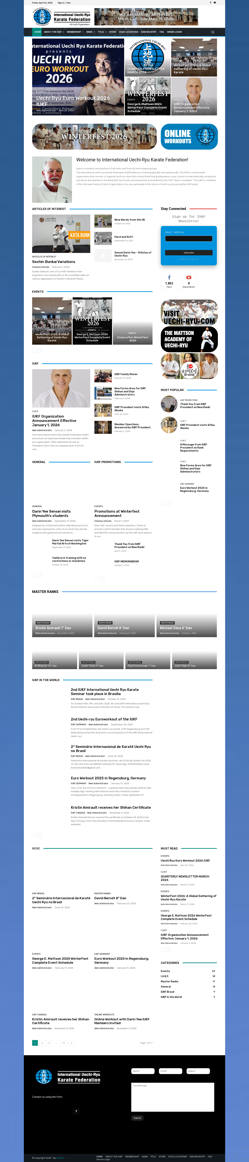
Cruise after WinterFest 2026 (132, 339)
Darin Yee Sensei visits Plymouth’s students (51, 513)
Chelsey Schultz (40, 267)
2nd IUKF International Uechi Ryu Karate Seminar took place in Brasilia (105, 691)
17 (64, 1043)
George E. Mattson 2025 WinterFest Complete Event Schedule (60, 961)
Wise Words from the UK (129, 219)
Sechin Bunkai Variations (53, 261)
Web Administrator (42, 430)
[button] (213, 32)
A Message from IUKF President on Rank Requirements (193, 443)
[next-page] (40, 350)
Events (40, 92)
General (37, 506)
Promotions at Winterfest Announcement (117, 513)
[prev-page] (34, 350)
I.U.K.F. (130, 64)
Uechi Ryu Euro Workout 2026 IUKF (185, 860)
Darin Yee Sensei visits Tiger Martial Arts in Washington (70, 542)
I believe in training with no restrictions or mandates (69, 559)
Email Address (174, 227)
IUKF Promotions (188, 396)
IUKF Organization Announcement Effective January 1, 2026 (54, 420)
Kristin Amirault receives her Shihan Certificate (111, 807)
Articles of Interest (44, 257)
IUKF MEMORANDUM (126, 561)
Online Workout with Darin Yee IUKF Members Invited (122, 1021)
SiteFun (60, 1158)
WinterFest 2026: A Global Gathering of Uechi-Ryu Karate (52, 337)
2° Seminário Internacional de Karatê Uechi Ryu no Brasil (61, 900)
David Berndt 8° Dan (110, 898)
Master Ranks (43, 623)
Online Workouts (104, 1014)
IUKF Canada (78, 813)
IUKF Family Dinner (126, 374)
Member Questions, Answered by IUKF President (132, 426)
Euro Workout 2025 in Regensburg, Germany (194, 485)
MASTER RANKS (45, 592)
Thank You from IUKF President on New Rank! (129, 545)
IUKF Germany (187, 479)
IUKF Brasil (77, 699)
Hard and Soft (123, 236)
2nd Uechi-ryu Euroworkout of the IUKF (104, 719)
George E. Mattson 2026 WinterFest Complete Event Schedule (92, 337)
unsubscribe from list (189, 255)
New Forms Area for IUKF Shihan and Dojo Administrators (130, 391)
